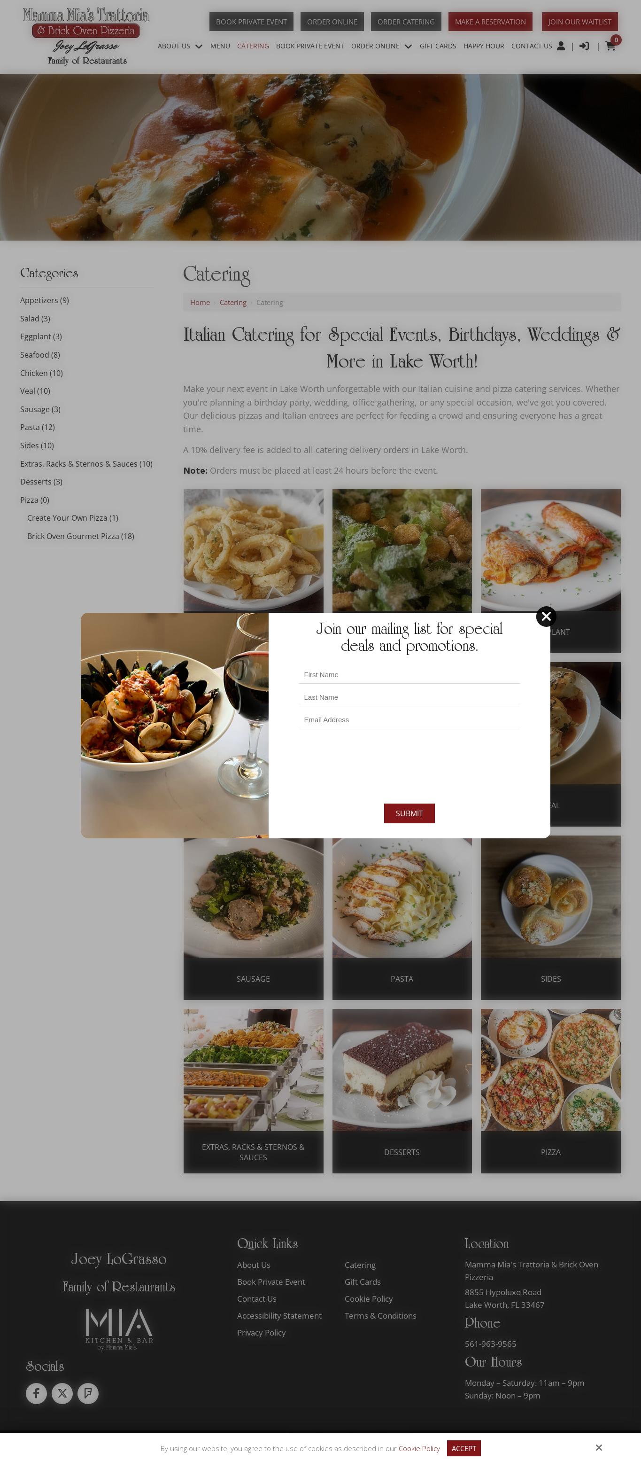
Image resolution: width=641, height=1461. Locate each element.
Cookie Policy (419, 1448)
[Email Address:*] (409, 720)
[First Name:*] (409, 674)
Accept (464, 1448)
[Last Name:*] (409, 697)
